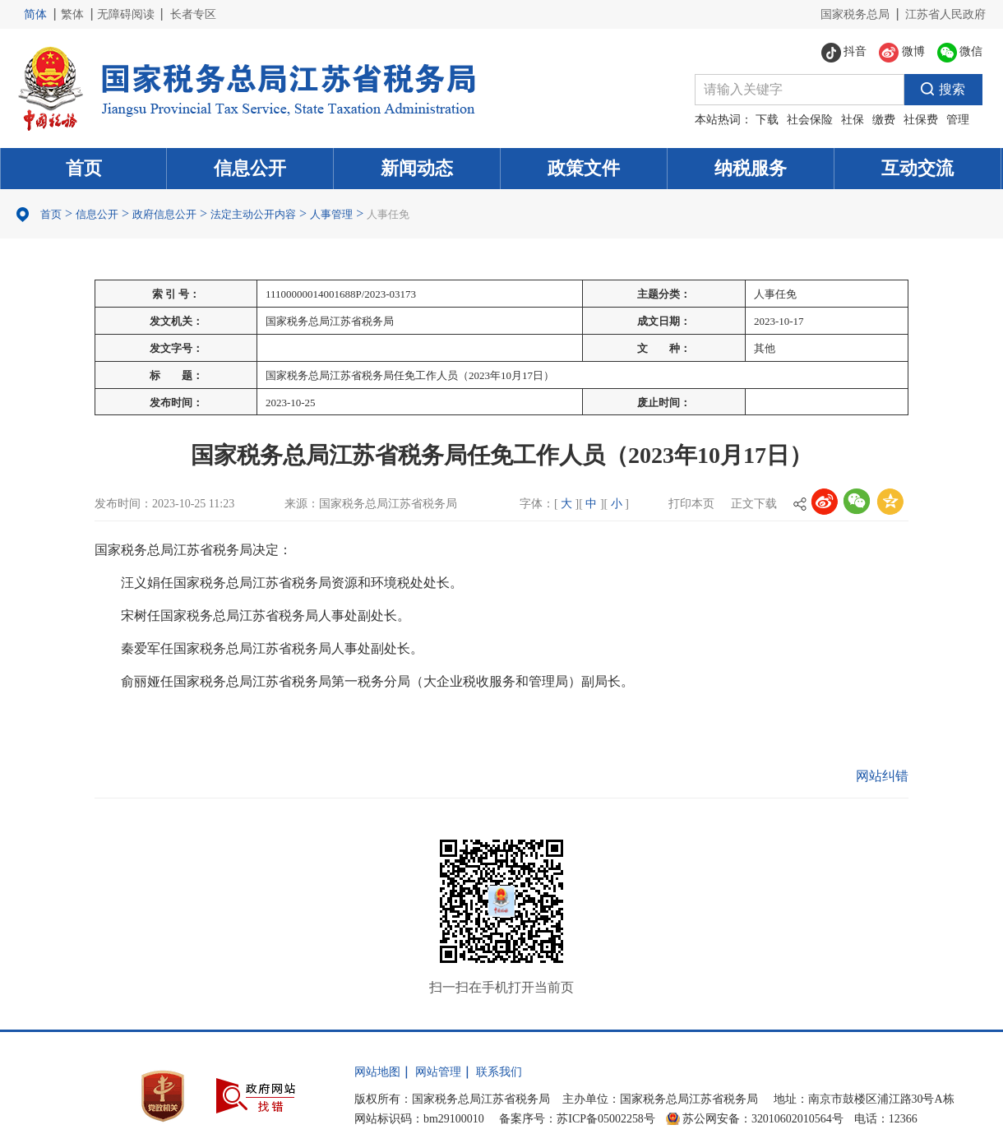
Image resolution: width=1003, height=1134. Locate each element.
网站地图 (377, 1072)
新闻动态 (417, 168)
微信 (960, 52)
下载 (767, 119)
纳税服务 (750, 168)
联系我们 (499, 1072)
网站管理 (438, 1072)
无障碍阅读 (126, 14)
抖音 (844, 52)
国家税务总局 (855, 14)
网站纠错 (882, 776)
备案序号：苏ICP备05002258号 (577, 1119)
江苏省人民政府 (945, 14)
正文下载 (754, 504)
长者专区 (193, 14)
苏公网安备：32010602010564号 (763, 1119)
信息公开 (250, 168)
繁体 (72, 14)
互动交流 (917, 168)
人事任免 (388, 214)
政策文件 (584, 168)
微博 (902, 52)
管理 (957, 119)
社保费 (921, 119)
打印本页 (691, 504)
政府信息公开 (164, 214)
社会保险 (810, 119)
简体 (35, 14)
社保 (852, 119)
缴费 (883, 119)
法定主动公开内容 (253, 214)
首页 (84, 168)
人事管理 (331, 214)
